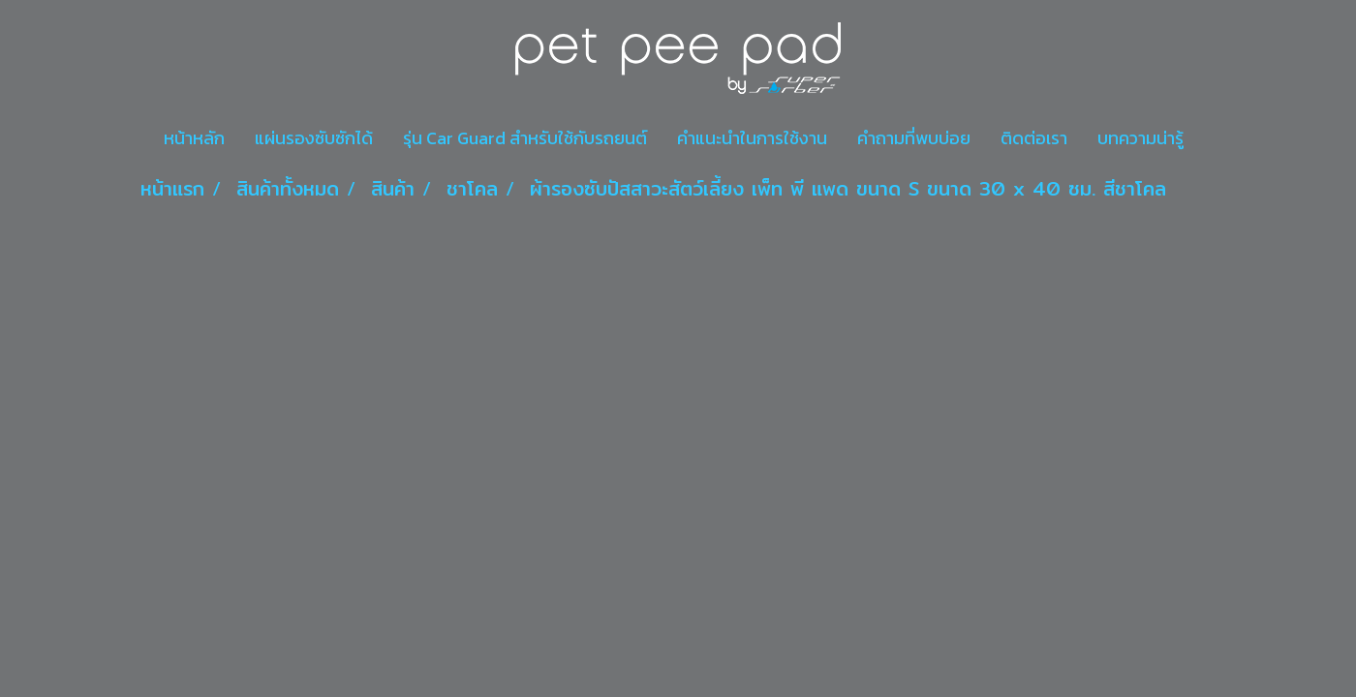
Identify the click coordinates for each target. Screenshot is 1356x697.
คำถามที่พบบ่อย (914, 138)
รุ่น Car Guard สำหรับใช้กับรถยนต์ (525, 138)
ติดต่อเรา (1034, 138)
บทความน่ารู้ (1140, 138)
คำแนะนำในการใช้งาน (752, 138)
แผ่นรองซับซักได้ (314, 138)
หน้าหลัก (194, 138)
